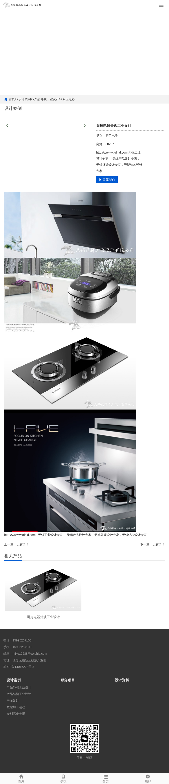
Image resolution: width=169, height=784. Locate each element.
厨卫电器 (68, 99)
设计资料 (122, 680)
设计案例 (24, 99)
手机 (63, 778)
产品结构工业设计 (19, 694)
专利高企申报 (16, 713)
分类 (105, 778)
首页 (12, 99)
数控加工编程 (16, 707)
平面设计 (13, 700)
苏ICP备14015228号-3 (18, 667)
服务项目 (68, 680)
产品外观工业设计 (46, 99)
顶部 (148, 778)
